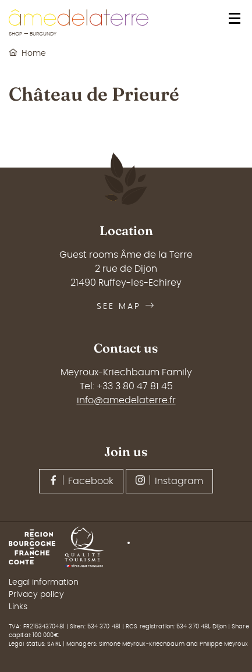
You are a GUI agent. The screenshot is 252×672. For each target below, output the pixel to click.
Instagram (169, 480)
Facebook (81, 480)
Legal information (44, 582)
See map (126, 307)
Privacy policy (36, 595)
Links (18, 607)
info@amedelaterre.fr (126, 400)
